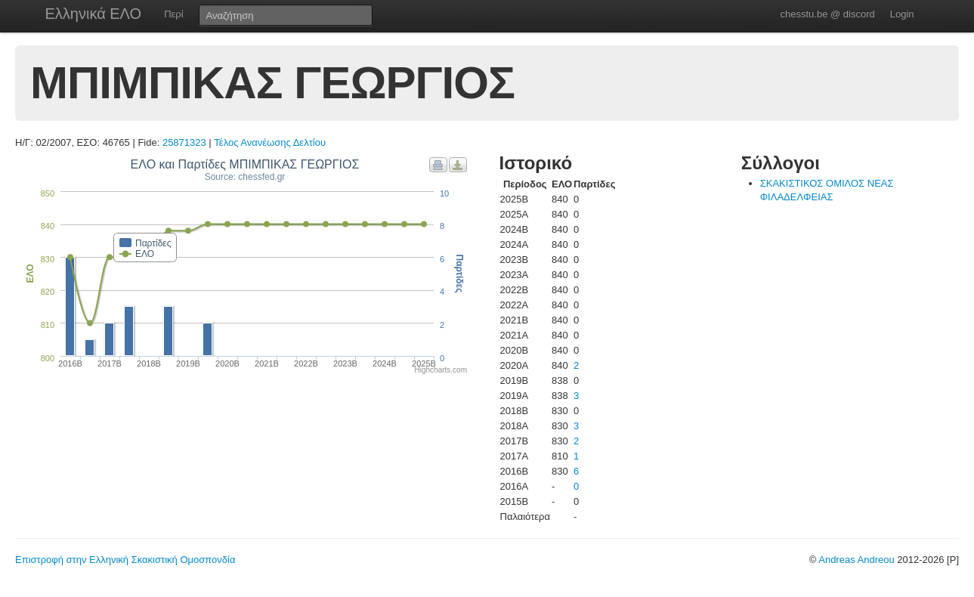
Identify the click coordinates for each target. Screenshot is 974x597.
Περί (173, 14)
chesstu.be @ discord (827, 14)
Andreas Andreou (856, 559)
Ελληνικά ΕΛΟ (93, 13)
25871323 (184, 142)
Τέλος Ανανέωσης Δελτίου (270, 142)
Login (902, 14)
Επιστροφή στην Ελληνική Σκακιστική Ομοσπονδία (125, 559)
